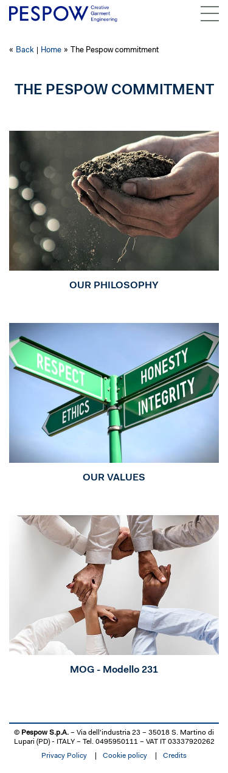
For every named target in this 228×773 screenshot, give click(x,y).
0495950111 (116, 742)
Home (51, 50)
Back (25, 50)
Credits (175, 756)
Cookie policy (125, 756)
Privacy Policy (64, 756)
